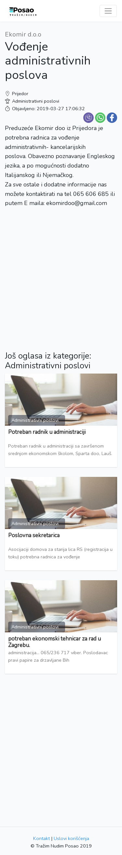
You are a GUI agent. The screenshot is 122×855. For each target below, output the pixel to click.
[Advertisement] (61, 274)
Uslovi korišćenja (71, 838)
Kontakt (41, 838)
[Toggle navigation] (108, 11)
